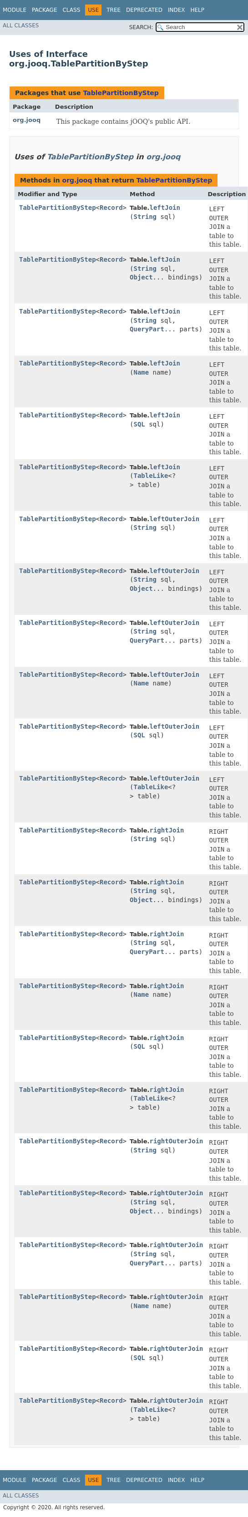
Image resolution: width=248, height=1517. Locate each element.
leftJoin (165, 207)
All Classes (21, 25)
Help (197, 10)
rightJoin (167, 830)
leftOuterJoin (175, 519)
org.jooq (26, 120)
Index (176, 10)
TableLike (150, 475)
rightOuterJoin (176, 1141)
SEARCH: (141, 27)
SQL (139, 424)
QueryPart (147, 329)
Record (111, 207)
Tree (113, 10)
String (145, 216)
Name (141, 372)
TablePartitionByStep (120, 92)
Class (71, 10)
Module (14, 10)
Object (141, 277)
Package (44, 10)
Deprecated (144, 10)
